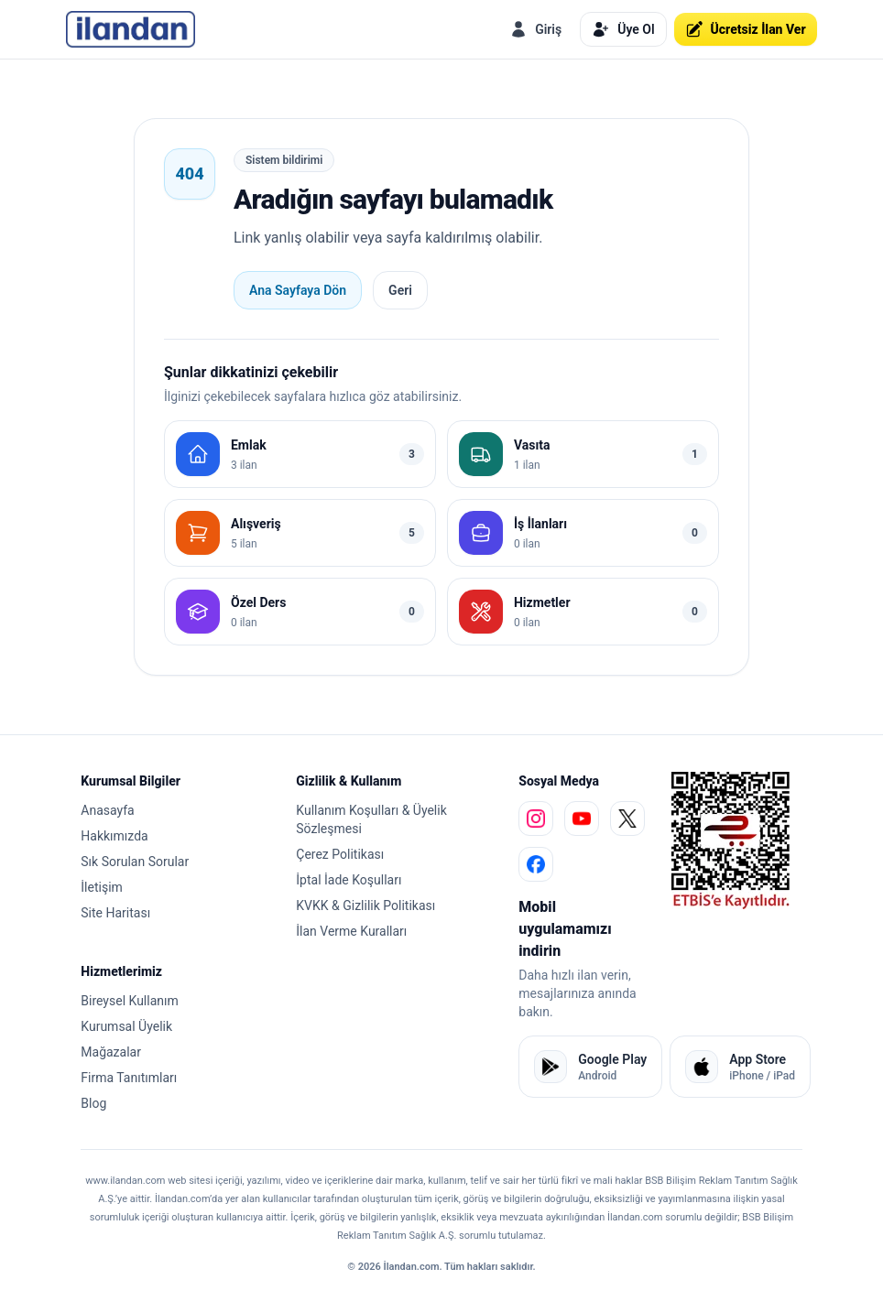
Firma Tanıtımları (129, 1077)
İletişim (102, 887)
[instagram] (535, 818)
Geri (400, 290)
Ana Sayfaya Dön (297, 290)
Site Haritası (115, 912)
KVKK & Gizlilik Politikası (365, 905)
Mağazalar (111, 1052)
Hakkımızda (114, 836)
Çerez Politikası (340, 854)
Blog (93, 1103)
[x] (627, 818)
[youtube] (581, 818)
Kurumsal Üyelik (126, 1026)
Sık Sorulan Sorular (135, 861)
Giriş (535, 29)
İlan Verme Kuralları (351, 931)
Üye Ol (623, 29)
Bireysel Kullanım (129, 1000)
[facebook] (535, 864)
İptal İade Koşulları (348, 880)
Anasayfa (107, 810)
